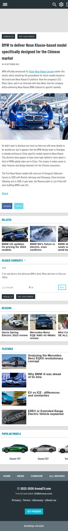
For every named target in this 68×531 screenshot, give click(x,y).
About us (50, 500)
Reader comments (14, 260)
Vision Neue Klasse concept (41, 71)
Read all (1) (7, 296)
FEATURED (7, 348)
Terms (26, 500)
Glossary (37, 500)
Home (6, 476)
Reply (62, 287)
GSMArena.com (43, 493)
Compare (37, 476)
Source (5, 193)
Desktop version (34, 525)
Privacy (16, 500)
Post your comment (27, 36)
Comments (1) (8, 36)
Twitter (19, 206)
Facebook (7, 206)
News (20, 476)
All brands (57, 476)
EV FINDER (34, 511)
